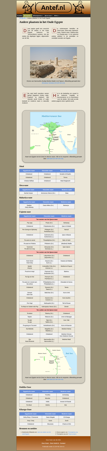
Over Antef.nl (54, 443)
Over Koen (48, 15)
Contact (62, 443)
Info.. (56, 15)
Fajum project (72, 434)
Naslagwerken (38, 15)
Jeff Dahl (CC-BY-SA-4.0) (55, 158)
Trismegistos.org (73, 432)
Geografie (27, 15)
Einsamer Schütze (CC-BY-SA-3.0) (53, 83)
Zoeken (19, 15)
